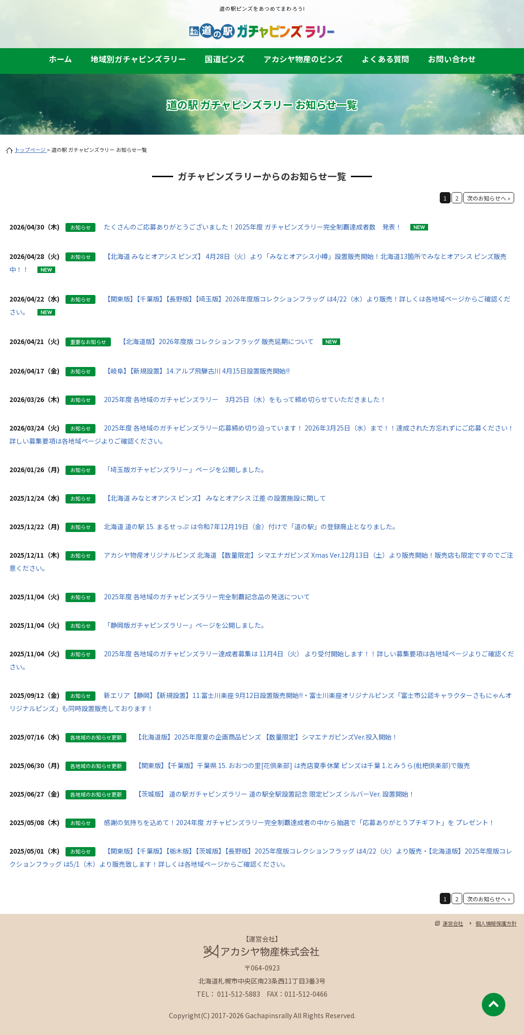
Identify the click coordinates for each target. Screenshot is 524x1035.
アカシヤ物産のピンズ (303, 59)
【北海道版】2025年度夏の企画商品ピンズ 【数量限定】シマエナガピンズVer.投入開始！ (266, 736)
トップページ (31, 149)
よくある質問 (385, 59)
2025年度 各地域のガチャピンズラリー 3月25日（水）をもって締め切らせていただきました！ (245, 399)
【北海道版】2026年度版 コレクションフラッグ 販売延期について (216, 341)
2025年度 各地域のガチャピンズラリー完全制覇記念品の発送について (207, 596)
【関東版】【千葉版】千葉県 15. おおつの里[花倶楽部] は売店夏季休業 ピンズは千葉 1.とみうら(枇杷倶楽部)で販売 (302, 765)
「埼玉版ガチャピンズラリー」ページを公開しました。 (186, 469)
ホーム (60, 59)
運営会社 (453, 923)
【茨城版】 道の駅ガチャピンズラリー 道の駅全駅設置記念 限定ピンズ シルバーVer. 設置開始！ (275, 793)
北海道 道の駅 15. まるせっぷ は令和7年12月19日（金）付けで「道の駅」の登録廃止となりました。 (251, 526)
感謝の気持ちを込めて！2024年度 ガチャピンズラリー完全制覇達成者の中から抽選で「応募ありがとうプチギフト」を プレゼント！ (299, 822)
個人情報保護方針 (496, 923)
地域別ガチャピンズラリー (138, 59)
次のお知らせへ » (488, 198)
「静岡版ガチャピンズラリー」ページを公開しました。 (186, 625)
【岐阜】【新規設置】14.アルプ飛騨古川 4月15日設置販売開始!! (197, 370)
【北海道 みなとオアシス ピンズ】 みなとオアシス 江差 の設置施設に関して (215, 498)
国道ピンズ (225, 59)
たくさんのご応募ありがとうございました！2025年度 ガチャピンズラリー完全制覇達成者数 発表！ (253, 226)
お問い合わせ (452, 59)
